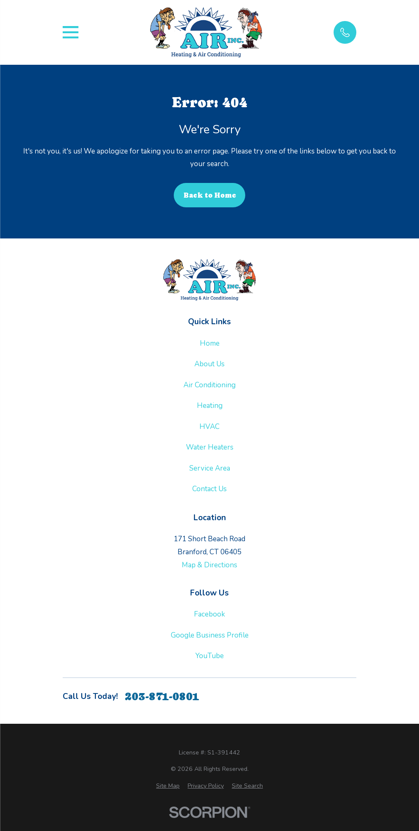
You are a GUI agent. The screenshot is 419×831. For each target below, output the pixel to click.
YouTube (209, 656)
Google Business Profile (210, 635)
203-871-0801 (162, 696)
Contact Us (209, 489)
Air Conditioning (209, 385)
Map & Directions (209, 565)
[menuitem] (168, 786)
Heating (210, 405)
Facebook (209, 614)
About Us (209, 364)
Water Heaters (209, 447)
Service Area (209, 468)
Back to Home (209, 195)
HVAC (209, 426)
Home (210, 343)
